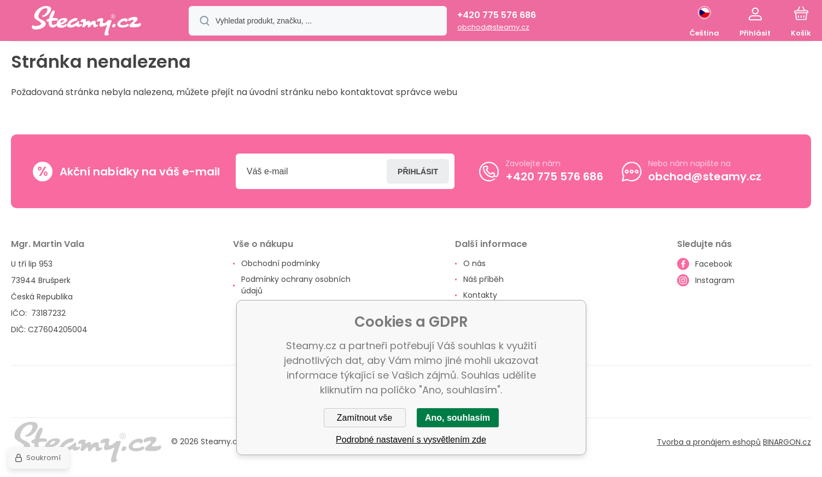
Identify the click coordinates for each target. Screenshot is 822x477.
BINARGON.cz (787, 441)
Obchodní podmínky (280, 263)
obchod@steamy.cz (493, 27)
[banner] (86, 22)
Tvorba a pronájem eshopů (709, 441)
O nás (474, 263)
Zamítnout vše (364, 417)
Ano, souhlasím (457, 417)
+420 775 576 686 (496, 15)
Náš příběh (483, 279)
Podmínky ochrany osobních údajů (296, 285)
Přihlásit (418, 171)
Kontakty (480, 295)
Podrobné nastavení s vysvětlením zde (411, 439)
